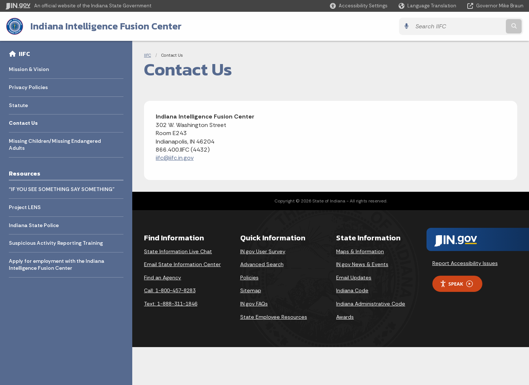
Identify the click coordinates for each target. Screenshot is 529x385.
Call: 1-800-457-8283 (169, 290)
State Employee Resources (273, 317)
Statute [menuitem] (18, 105)
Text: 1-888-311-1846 (170, 303)
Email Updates (353, 277)
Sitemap (250, 290)
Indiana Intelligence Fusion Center (105, 26)
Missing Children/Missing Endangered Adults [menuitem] (55, 145)
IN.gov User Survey (262, 251)
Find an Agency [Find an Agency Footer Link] (162, 277)
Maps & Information (360, 251)
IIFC (24, 54)
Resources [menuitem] (24, 173)
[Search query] (460, 26)
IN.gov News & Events (362, 264)
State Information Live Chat (178, 251)
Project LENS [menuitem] (25, 207)
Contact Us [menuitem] (23, 123)
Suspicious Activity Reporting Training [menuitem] (56, 243)
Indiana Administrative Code (370, 303)
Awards (345, 317)
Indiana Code (352, 290)
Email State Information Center (182, 264)
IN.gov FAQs (254, 303)
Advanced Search (262, 264)
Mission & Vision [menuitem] (29, 69)
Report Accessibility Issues (465, 263)
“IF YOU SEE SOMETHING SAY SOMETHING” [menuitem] (62, 189)
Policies (249, 277)
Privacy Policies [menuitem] (28, 87)
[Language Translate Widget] (428, 5)
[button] (359, 5)
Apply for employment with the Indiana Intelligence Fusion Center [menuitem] (56, 265)
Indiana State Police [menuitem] (34, 225)
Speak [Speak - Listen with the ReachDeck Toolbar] (456, 283)
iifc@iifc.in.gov (175, 158)
